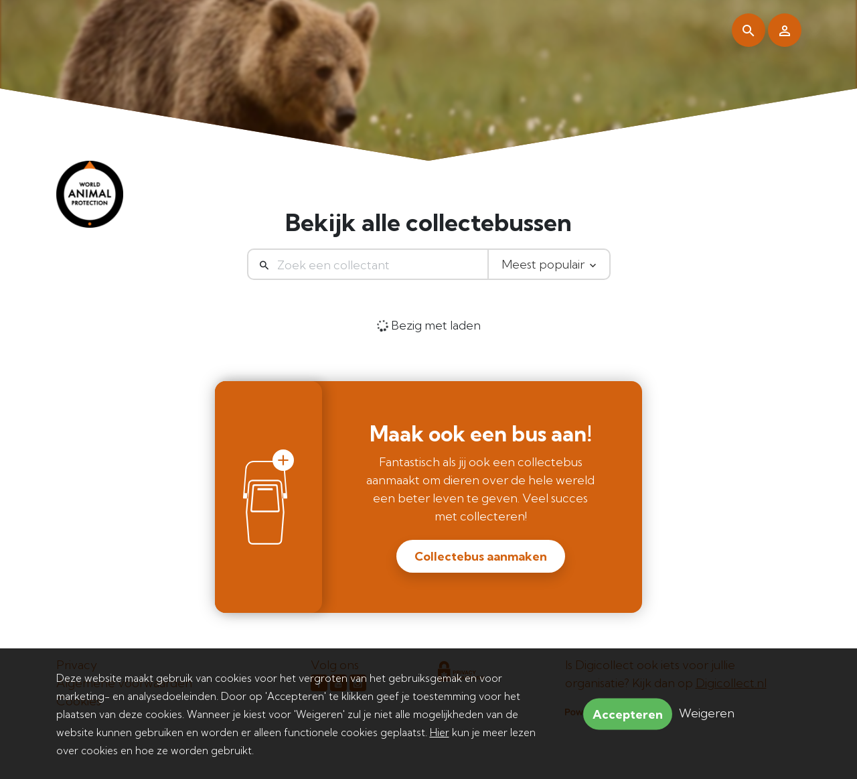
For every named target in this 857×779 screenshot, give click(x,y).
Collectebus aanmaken (480, 556)
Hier (439, 732)
